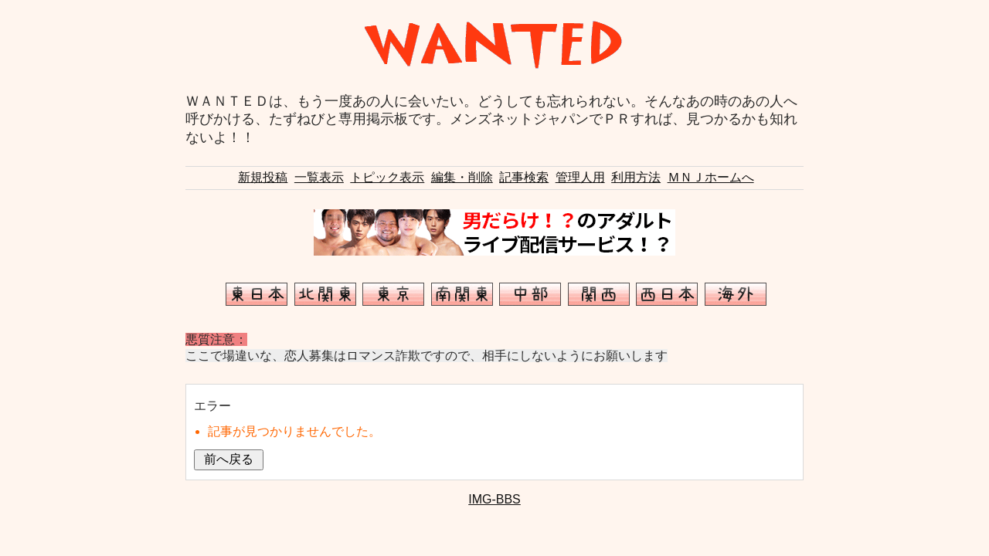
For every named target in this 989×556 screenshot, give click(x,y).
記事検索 (524, 177)
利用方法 (636, 177)
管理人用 (580, 177)
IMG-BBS (494, 499)
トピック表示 (387, 177)
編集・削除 (462, 177)
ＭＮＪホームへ (711, 177)
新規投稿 (262, 177)
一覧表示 (319, 177)
